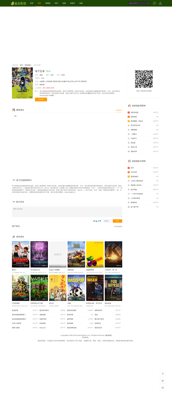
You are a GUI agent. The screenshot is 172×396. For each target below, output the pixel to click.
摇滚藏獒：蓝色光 (143, 121)
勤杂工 (14, 270)
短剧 (81, 3)
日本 (52, 75)
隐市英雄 (80, 315)
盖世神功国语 (80, 310)
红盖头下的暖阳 (54, 270)
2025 (63, 75)
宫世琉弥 (84, 81)
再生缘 (143, 143)
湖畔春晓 (143, 130)
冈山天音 (70, 81)
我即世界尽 (108, 310)
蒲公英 (51, 303)
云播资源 (119, 110)
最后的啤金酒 (80, 328)
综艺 (56, 3)
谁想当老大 (108, 328)
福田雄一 (43, 84)
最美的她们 (143, 176)
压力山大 (52, 328)
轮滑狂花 (108, 323)
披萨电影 (80, 319)
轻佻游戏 (52, 323)
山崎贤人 (43, 81)
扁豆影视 (108, 335)
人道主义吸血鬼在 (143, 181)
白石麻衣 (64, 81)
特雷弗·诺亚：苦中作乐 (94, 303)
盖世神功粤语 (52, 310)
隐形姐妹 (143, 117)
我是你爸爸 (143, 112)
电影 (39, 3)
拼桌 (108, 315)
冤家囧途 (71, 270)
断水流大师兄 (108, 319)
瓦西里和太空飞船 (36, 303)
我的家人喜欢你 (143, 185)
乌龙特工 (143, 138)
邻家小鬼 (143, 147)
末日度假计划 (35, 270)
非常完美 (143, 172)
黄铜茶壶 (143, 202)
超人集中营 (143, 207)
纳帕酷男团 (90, 270)
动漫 (64, 3)
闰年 (143, 168)
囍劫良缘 (108, 303)
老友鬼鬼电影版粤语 (25, 319)
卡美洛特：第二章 (111, 270)
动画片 (72, 3)
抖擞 (69, 303)
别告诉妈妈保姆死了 (25, 315)
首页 (31, 3)
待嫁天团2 (52, 319)
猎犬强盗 (143, 190)
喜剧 (41, 75)
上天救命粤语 (143, 198)
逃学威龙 (80, 323)
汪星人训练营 (25, 323)
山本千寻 (77, 81)
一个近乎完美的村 (143, 194)
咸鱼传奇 (143, 151)
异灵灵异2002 (143, 125)
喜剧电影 (28, 65)
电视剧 (47, 3)
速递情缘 (52, 315)
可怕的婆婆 (16, 303)
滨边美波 (49, 81)
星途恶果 (25, 310)
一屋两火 (143, 134)
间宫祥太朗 (56, 81)
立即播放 (41, 99)
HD (15, 116)
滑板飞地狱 (25, 328)
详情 (52, 95)
